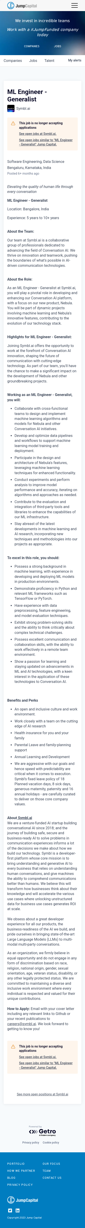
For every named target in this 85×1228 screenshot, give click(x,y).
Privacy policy (30, 1142)
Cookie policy (51, 1142)
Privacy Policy (20, 1184)
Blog (11, 1177)
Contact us (52, 1177)
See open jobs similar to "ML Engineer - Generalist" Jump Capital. (46, 142)
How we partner (21, 1170)
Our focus (52, 1163)
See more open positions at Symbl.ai (42, 1094)
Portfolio (16, 1163)
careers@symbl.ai (21, 1024)
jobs (33, 61)
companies (13, 61)
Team (47, 1170)
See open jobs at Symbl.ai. (37, 134)
